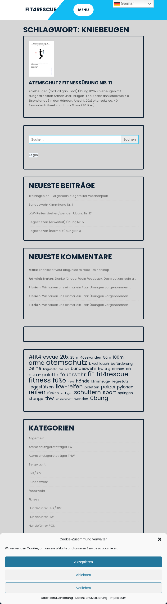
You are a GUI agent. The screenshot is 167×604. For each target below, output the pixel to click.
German (124, 4)
